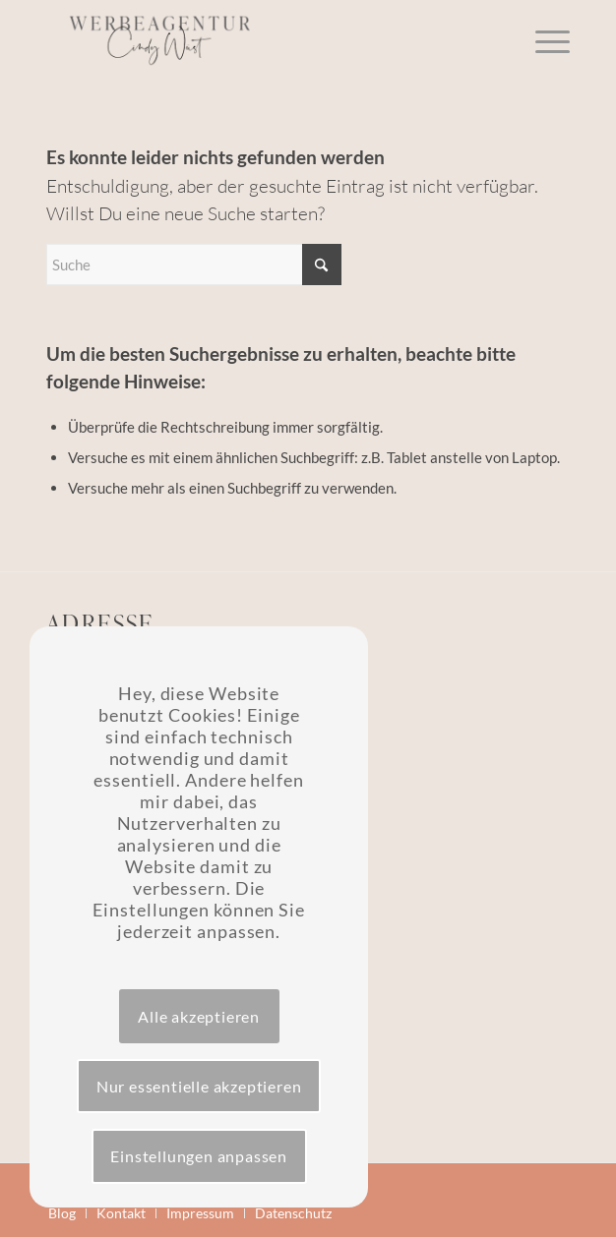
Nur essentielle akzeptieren (199, 1086)
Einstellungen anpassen (198, 1156)
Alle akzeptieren (199, 1016)
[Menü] (543, 39)
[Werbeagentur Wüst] (255, 39)
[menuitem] (543, 39)
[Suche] (193, 264)
